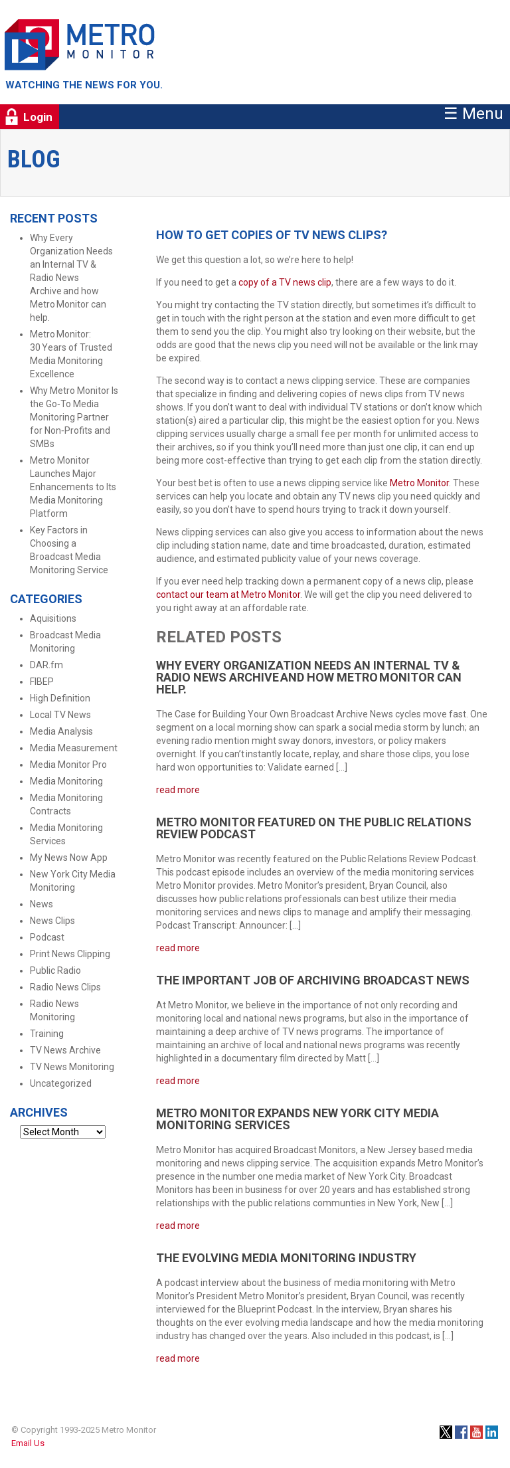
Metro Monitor (419, 483)
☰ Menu (473, 113)
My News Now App (69, 857)
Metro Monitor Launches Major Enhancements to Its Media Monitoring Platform (73, 487)
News (41, 904)
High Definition (60, 698)
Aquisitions (53, 618)
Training (47, 1033)
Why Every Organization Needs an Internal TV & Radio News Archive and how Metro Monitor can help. (71, 277)
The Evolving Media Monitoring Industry (286, 1258)
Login (37, 117)
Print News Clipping (70, 954)
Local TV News (60, 714)
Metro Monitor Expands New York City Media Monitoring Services (297, 1119)
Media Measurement (74, 748)
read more (178, 789)
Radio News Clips (65, 987)
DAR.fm (46, 665)
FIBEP (42, 681)
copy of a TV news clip (284, 282)
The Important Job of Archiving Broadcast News (312, 980)
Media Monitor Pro (68, 764)
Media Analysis (61, 731)
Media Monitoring (66, 781)
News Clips (52, 920)
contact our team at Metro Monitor (228, 594)
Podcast (47, 937)
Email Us (27, 1443)
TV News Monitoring (72, 1066)
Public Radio (55, 970)
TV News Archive (65, 1050)
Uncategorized (61, 1083)
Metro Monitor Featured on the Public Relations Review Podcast (313, 828)
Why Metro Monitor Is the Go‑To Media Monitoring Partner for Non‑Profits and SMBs (74, 417)
